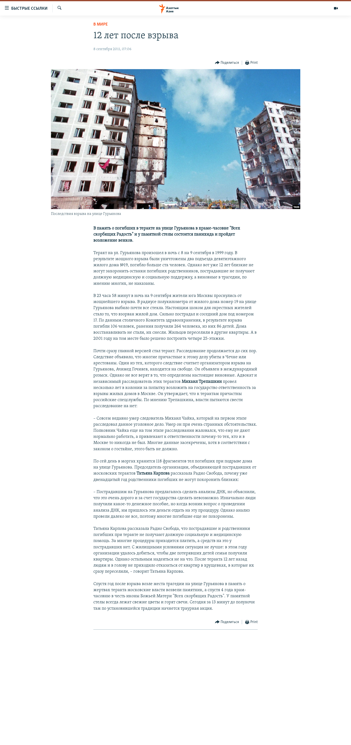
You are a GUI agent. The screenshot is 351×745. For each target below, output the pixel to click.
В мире (100, 24)
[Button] (227, 63)
